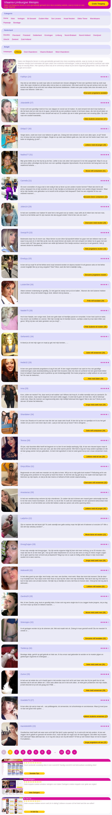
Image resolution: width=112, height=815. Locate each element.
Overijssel (97, 35)
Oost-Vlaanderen (30, 52)
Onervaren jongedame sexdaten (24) (95, 93)
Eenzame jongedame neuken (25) (95, 275)
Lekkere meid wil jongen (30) (95, 145)
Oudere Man (44, 19)
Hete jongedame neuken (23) (95, 249)
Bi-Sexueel (31, 19)
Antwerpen (7, 52)
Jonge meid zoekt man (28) (95, 561)
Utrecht (6, 39)
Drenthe (6, 35)
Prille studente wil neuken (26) (96, 327)
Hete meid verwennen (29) (95, 690)
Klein (13, 19)
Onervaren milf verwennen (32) (95, 483)
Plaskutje (7, 23)
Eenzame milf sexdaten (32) (95, 638)
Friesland (26, 35)
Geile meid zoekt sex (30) (95, 664)
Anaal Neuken (69, 19)
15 (61, 752)
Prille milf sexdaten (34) (95, 301)
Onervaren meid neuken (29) (95, 223)
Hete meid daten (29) (95, 379)
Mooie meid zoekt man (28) (95, 612)
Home (5, 18)
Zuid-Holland (26, 39)
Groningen (48, 35)
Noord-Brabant (70, 35)
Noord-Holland (85, 35)
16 (68, 752)
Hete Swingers (34, 793)
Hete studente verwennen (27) (96, 119)
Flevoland (16, 35)
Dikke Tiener (82, 19)
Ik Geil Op (34, 812)
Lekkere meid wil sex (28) (95, 457)
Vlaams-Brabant (46, 52)
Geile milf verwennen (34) (95, 353)
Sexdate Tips (34, 773)
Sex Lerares (56, 19)
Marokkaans (95, 19)
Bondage (17, 23)
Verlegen (21, 19)
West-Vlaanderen (62, 52)
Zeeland (15, 39)
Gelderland (37, 35)
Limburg (58, 35)
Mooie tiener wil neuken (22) (95, 535)
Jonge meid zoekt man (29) (95, 405)
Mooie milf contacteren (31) (95, 171)
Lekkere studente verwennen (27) (95, 716)
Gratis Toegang (98, 4)
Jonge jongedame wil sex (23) (95, 742)
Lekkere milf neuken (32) (96, 586)
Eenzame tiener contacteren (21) (96, 197)
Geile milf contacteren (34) (95, 431)
